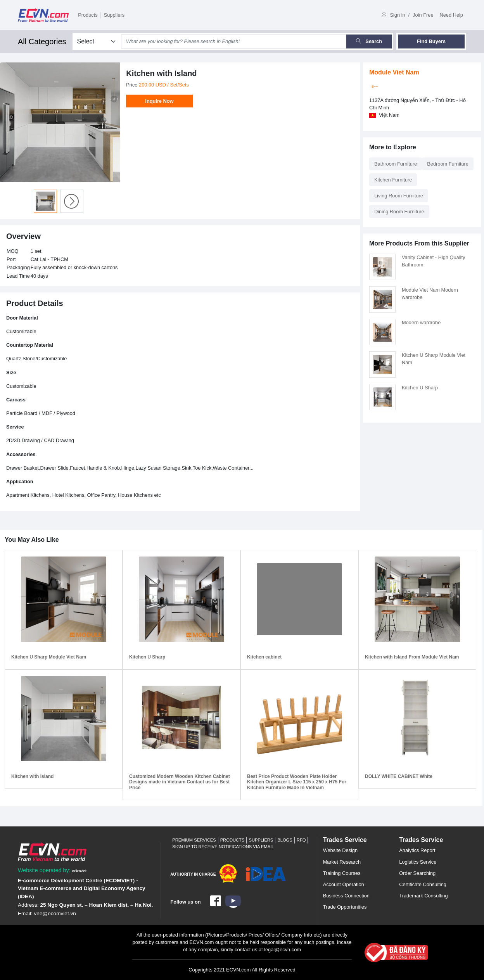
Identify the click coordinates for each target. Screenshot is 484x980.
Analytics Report (417, 850)
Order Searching (417, 873)
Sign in (393, 15)
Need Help (451, 15)
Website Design (340, 850)
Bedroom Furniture (447, 164)
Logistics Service (417, 862)
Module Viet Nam (394, 72)
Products (88, 15)
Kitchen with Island (32, 776)
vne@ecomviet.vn (55, 913)
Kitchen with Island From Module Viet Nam (412, 657)
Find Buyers (431, 41)
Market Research (342, 862)
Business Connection (346, 896)
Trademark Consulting (423, 896)
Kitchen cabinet (264, 657)
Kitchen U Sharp (420, 388)
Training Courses (342, 873)
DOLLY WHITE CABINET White (398, 776)
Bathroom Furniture (395, 164)
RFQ (301, 840)
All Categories (42, 41)
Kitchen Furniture (393, 180)
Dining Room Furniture (399, 211)
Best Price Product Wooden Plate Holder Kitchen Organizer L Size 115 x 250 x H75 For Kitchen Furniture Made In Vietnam (296, 782)
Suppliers (114, 15)
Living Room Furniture (398, 196)
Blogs (284, 840)
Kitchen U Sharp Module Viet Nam (48, 657)
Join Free (423, 15)
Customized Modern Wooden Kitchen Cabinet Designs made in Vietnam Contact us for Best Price (179, 782)
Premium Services (194, 840)
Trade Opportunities (345, 907)
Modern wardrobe (421, 322)
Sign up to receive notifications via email (223, 846)
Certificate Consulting (422, 884)
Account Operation (343, 884)
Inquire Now (159, 101)
